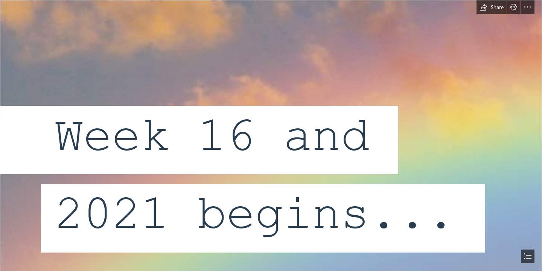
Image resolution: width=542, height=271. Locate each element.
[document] (271, 135)
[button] (492, 7)
